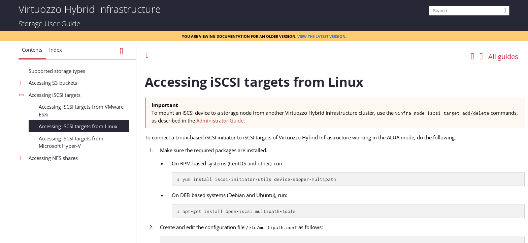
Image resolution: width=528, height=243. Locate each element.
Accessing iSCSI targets (54, 94)
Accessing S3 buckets (53, 82)
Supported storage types (57, 71)
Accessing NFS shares (53, 158)
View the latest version (321, 35)
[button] (32, 52)
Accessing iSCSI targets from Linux (78, 126)
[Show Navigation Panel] (121, 51)
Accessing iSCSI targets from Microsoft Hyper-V (71, 142)
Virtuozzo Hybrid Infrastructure (90, 8)
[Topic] (334, 153)
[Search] (469, 11)
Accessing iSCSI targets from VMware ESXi (81, 110)
